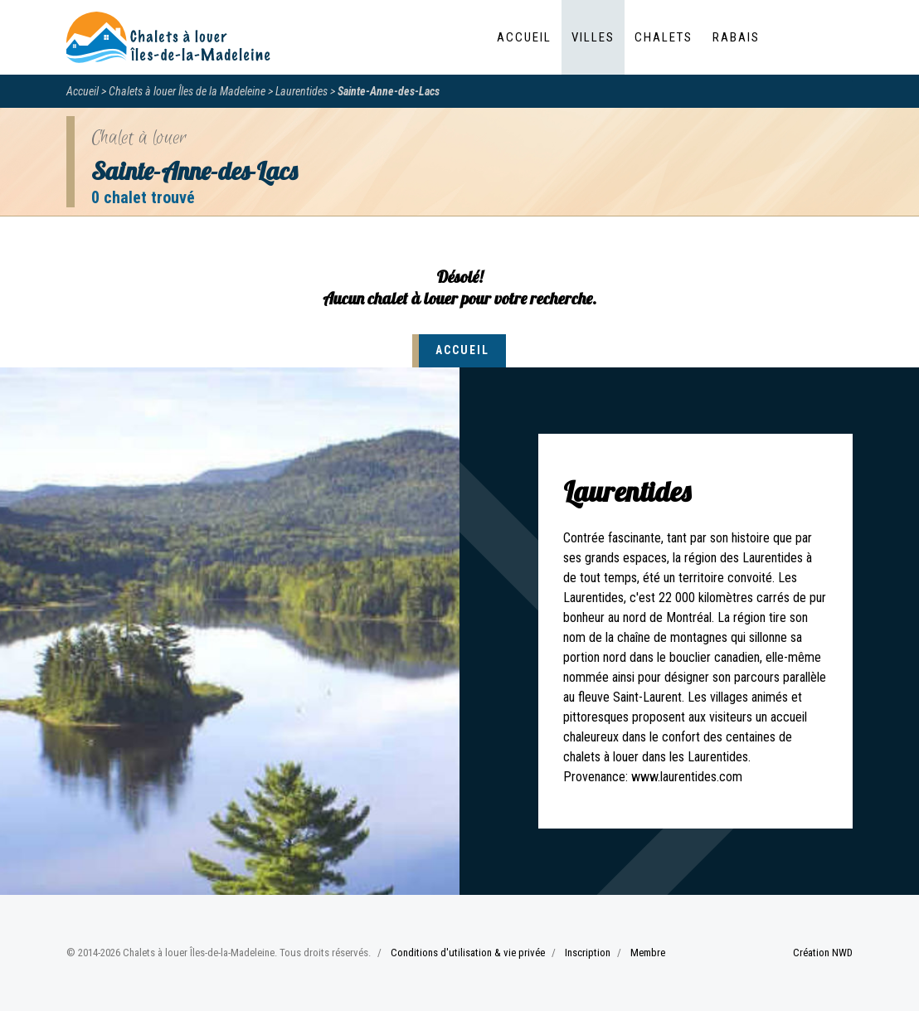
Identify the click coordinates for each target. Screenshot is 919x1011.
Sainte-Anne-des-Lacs (389, 91)
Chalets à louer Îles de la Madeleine (187, 91)
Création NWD (823, 952)
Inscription (587, 952)
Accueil (524, 37)
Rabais (736, 37)
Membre (647, 952)
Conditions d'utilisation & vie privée (468, 952)
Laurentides (301, 91)
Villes (593, 37)
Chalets (664, 37)
